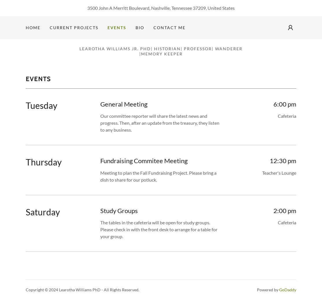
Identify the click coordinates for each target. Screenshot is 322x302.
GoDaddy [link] (287, 289)
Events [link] (117, 27)
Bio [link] (140, 27)
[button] (290, 27)
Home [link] (33, 27)
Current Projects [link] (74, 27)
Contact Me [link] (169, 27)
